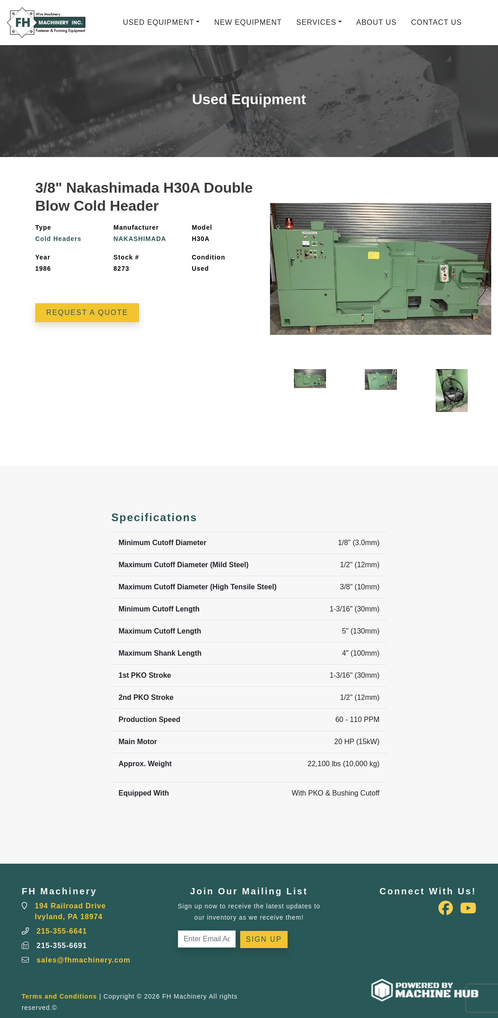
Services (316, 22)
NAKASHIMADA (139, 238)
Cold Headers (58, 238)
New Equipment (248, 22)
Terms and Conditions (59, 996)
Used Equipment (158, 22)
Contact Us (436, 22)
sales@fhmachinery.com (83, 960)
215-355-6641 (62, 931)
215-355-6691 (62, 945)
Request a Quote (87, 312)
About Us (376, 22)
